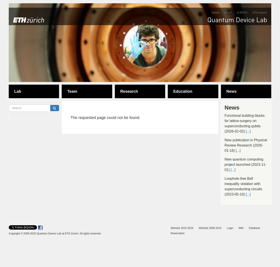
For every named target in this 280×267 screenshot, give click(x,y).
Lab (17, 91)
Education (182, 91)
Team (72, 91)
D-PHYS (242, 12)
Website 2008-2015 (210, 228)
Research (129, 91)
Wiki (240, 228)
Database (254, 228)
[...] (248, 131)
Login (230, 228)
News (231, 91)
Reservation (178, 233)
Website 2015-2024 (182, 228)
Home (215, 12)
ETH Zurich (260, 12)
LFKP (227, 12)
